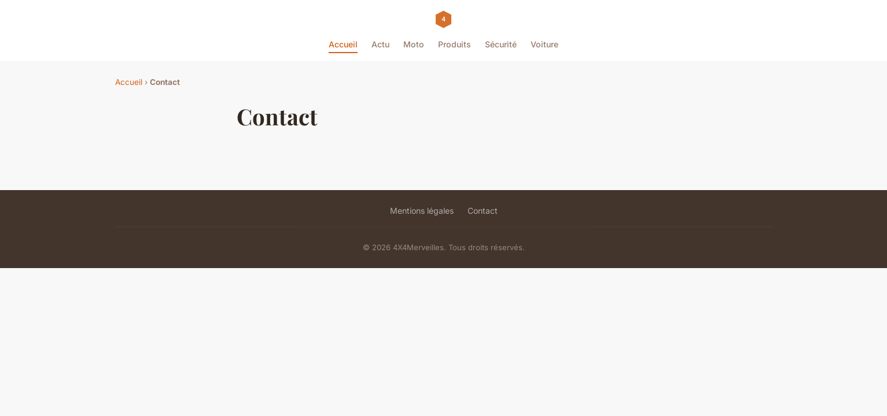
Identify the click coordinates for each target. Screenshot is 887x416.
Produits (454, 44)
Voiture (544, 44)
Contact (483, 211)
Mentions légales (422, 211)
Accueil (343, 44)
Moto (413, 44)
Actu (380, 44)
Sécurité (501, 44)
